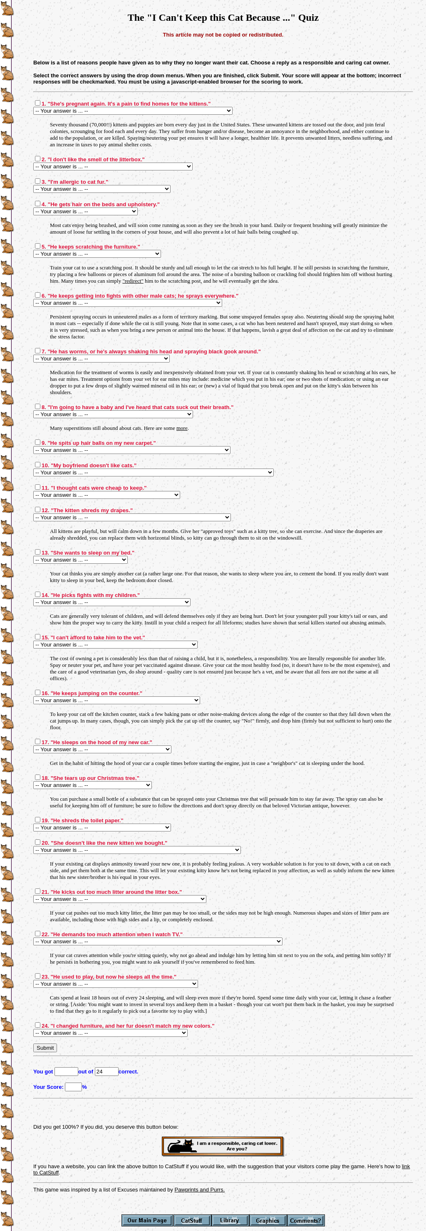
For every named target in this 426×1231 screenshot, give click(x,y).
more (182, 428)
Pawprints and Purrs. (200, 1190)
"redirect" (132, 281)
